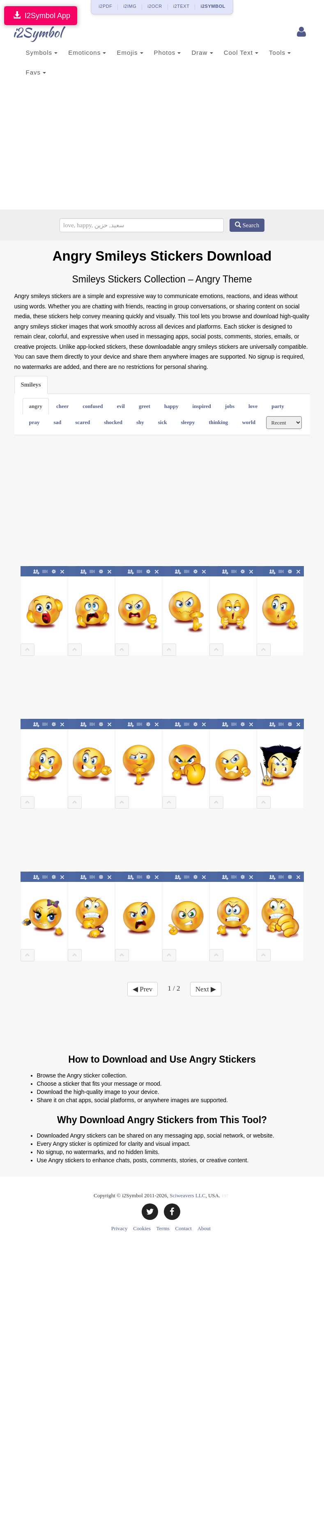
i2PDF (105, 6)
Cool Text (241, 52)
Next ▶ (205, 989)
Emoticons (87, 52)
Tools (280, 52)
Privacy (119, 1228)
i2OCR (154, 6)
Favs (36, 72)
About (204, 1228)
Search (247, 225)
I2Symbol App (40, 15)
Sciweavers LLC (187, 1195)
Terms (163, 1228)
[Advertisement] (162, 147)
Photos (167, 52)
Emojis (130, 52)
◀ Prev (142, 989)
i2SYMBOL (212, 6)
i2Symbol (30, 32)
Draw (202, 52)
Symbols (42, 52)
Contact (183, 1228)
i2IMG (129, 6)
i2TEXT (181, 6)
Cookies (142, 1228)
